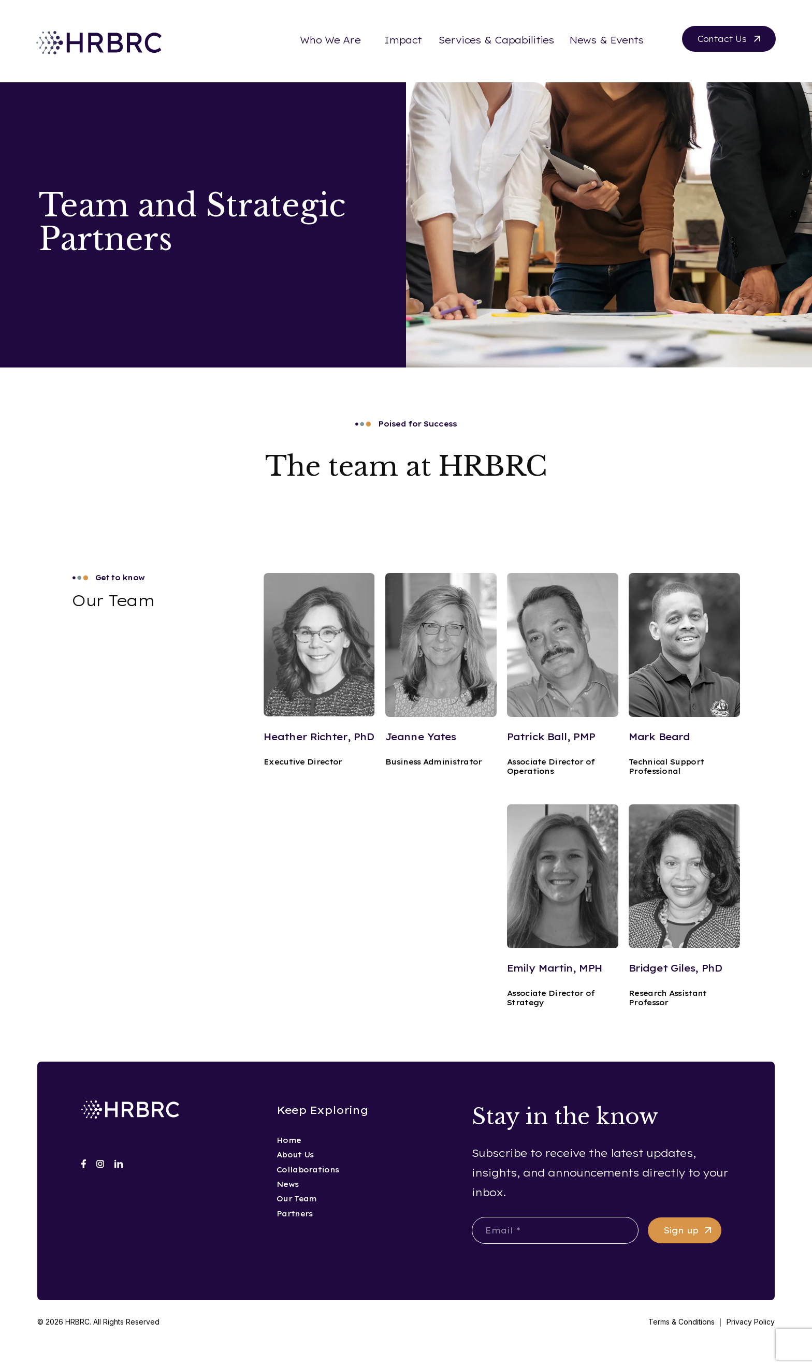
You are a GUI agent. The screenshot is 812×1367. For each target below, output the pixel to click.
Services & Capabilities (496, 40)
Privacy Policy (751, 1321)
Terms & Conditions (681, 1321)
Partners (294, 1213)
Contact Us (722, 39)
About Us (295, 1154)
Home (289, 1140)
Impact (403, 40)
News (287, 1184)
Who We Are (330, 40)
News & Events (606, 40)
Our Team (296, 1198)
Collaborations (308, 1169)
